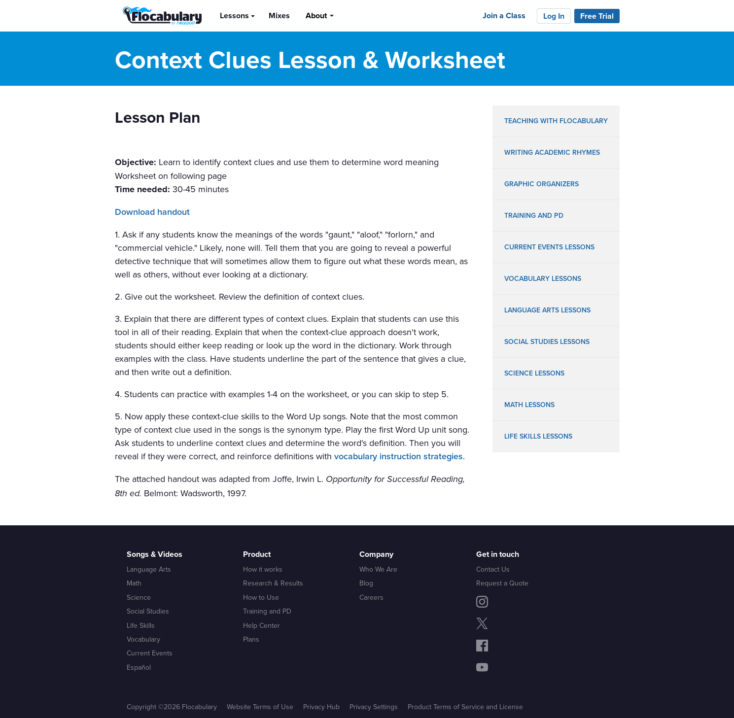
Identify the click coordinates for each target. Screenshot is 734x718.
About (316, 15)
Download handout (152, 211)
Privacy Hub (321, 707)
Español (139, 667)
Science (139, 597)
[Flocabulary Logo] (159, 15)
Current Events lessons (549, 247)
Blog (366, 583)
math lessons (529, 405)
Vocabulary (143, 639)
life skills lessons (538, 436)
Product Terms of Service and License (465, 707)
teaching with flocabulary (556, 121)
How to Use (261, 597)
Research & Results (273, 583)
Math (134, 583)
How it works (262, 569)
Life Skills (141, 625)
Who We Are (378, 569)
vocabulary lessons (542, 278)
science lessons (534, 373)
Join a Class (504, 15)
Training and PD (267, 611)
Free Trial (597, 16)
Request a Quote (502, 583)
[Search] (349, 15)
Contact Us (493, 569)
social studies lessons (547, 342)
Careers (371, 597)
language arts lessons (547, 310)
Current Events (150, 653)
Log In (553, 16)
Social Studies (148, 611)
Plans (251, 639)
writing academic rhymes (552, 152)
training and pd (533, 215)
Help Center (261, 625)
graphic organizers (541, 184)
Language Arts (149, 569)
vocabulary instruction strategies (398, 456)
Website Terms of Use (260, 707)
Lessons (234, 15)
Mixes (279, 15)
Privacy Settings (374, 707)
